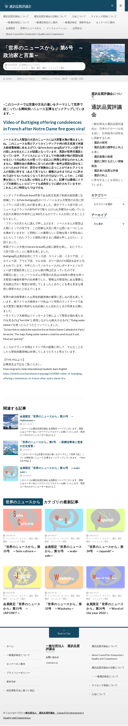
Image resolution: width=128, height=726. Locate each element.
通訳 (33, 69)
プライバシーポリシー (18, 674)
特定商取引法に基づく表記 (20, 691)
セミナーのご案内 (105, 22)
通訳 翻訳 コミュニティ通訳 (50, 69)
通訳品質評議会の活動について (50, 16)
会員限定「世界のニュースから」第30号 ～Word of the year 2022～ (105, 610)
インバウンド (14, 69)
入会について (79, 16)
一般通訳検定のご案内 (46, 22)
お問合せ (77, 29)
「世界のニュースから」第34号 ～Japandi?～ (104, 550)
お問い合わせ (52, 659)
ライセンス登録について (104, 16)
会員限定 (10, 29)
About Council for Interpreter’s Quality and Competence (35, 35)
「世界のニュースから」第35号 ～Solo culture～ (21, 550)
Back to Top (64, 635)
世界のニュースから (30, 29)
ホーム (10, 648)
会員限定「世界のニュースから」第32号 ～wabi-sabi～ (63, 552)
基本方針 (11, 682)
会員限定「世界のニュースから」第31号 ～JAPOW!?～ (21, 610)
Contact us (52, 664)
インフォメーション (57, 29)
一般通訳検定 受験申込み (77, 22)
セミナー (26, 69)
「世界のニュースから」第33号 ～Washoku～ (63, 608)
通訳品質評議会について (16, 16)
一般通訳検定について (17, 22)
